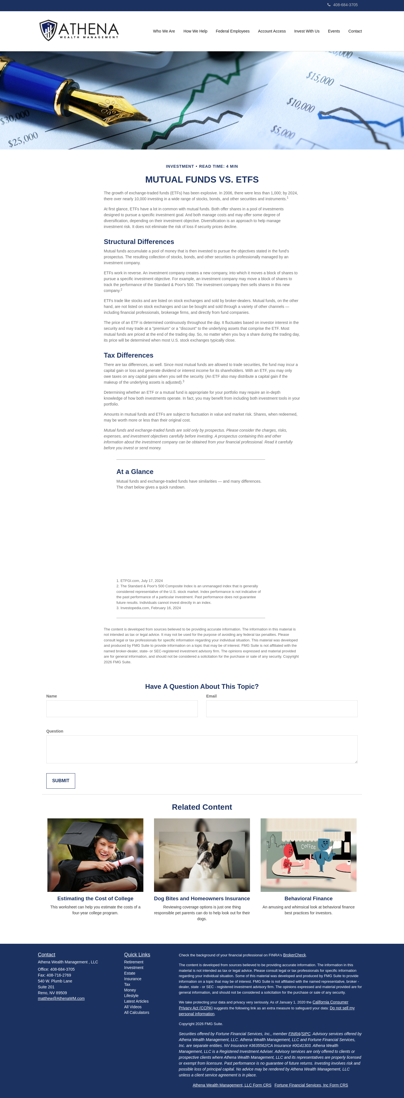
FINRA (294, 1034)
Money (130, 990)
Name (51, 696)
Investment (133, 967)
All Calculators (136, 1012)
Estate (130, 973)
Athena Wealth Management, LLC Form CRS (232, 1085)
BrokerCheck (294, 955)
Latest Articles (136, 1001)
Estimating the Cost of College (95, 898)
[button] (164, 31)
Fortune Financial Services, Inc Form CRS (311, 1085)
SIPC (306, 1034)
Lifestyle (131, 995)
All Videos (133, 1007)
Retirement (133, 962)
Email (211, 696)
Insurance (132, 979)
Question (54, 731)
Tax (127, 984)
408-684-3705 (342, 5)
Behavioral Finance (308, 898)
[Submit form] (60, 781)
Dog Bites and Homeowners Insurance (202, 898)
